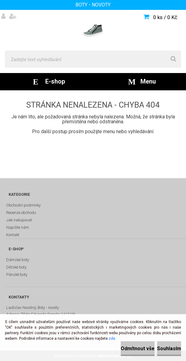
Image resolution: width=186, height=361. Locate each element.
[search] (173, 59)
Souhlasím (169, 348)
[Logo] (93, 30)
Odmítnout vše (138, 348)
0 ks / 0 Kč (165, 17)
